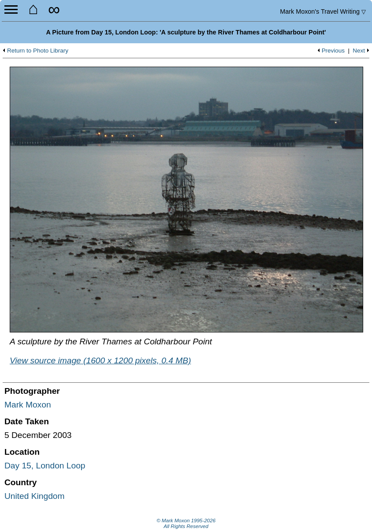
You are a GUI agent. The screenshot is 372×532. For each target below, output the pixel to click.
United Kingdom (34, 496)
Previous (333, 51)
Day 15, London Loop (45, 465)
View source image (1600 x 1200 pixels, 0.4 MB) (100, 360)
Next (359, 51)
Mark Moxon (27, 404)
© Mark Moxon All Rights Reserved (186, 523)
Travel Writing (323, 11)
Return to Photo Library (37, 51)
